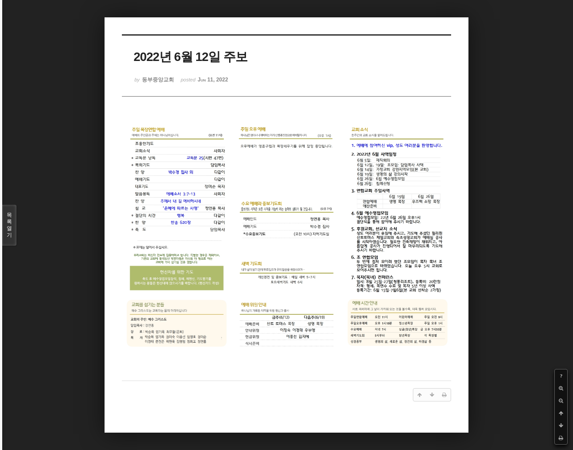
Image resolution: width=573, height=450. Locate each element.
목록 (9, 225)
